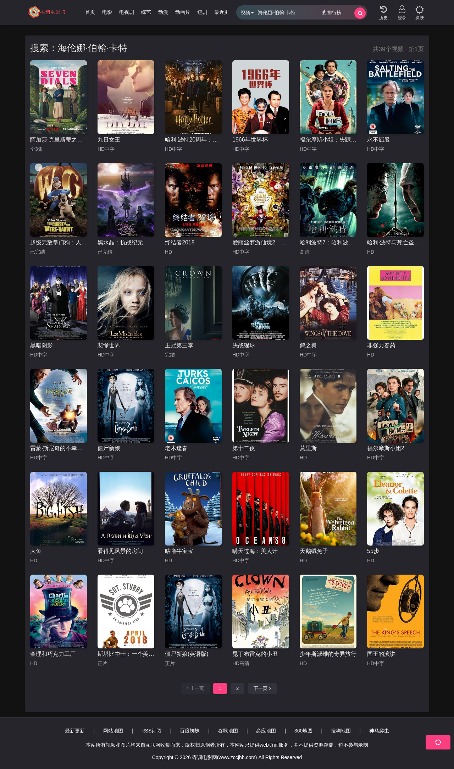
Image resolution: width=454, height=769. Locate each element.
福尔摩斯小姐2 (385, 448)
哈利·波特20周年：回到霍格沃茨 (193, 140)
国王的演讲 (381, 654)
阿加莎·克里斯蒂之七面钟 (58, 140)
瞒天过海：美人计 (255, 551)
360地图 (303, 731)
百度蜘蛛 (190, 731)
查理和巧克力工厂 (53, 654)
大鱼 (35, 551)
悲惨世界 (109, 345)
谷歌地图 (228, 731)
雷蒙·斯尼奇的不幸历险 (58, 448)
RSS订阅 (152, 731)
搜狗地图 (341, 731)
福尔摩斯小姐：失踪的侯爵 (328, 140)
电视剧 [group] (126, 12)
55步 (373, 551)
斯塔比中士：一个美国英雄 (126, 654)
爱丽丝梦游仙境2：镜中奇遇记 (260, 242)
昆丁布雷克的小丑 (255, 654)
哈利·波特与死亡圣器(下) (395, 242)
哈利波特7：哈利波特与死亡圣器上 (328, 242)
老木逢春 (176, 448)
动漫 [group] (163, 12)
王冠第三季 (179, 345)
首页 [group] (90, 12)
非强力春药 (381, 345)
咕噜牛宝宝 (179, 551)
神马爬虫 (379, 731)
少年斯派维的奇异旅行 (328, 654)
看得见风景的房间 (120, 551)
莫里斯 (308, 448)
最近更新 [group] (224, 12)
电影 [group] (107, 12)
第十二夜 (243, 448)
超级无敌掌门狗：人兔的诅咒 (58, 242)
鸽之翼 (308, 345)
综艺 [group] (146, 12)
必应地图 (266, 731)
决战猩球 (243, 345)
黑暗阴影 (41, 345)
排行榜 (331, 12)
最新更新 (75, 731)
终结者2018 (180, 242)
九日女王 (109, 140)
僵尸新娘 (109, 448)
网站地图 (113, 731)
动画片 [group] (182, 12)
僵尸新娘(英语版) (187, 654)
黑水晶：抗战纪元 (120, 242)
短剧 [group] (202, 12)
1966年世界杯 (250, 140)
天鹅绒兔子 (314, 551)
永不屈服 (378, 140)
